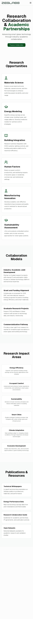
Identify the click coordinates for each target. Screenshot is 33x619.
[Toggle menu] (30, 3)
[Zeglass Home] (10, 3)
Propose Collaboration (16, 45)
